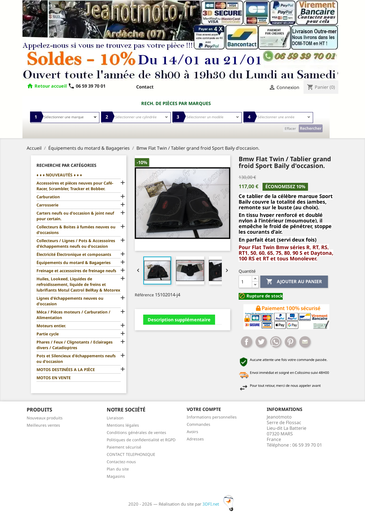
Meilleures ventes (43, 425)
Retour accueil (51, 86)
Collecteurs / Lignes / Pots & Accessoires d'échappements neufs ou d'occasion (75, 243)
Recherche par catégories (66, 165)
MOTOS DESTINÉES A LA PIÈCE (65, 369)
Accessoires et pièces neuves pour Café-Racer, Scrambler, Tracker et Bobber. (74, 185)
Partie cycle (47, 333)
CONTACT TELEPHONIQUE (131, 454)
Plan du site (118, 469)
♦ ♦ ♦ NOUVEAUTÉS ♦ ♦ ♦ (59, 175)
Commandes (198, 424)
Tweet (261, 341)
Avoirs (192, 431)
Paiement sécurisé (124, 447)
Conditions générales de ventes (136, 432)
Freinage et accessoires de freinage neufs (76, 270)
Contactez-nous (121, 461)
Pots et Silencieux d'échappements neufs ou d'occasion (76, 358)
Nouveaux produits (45, 417)
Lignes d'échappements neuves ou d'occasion (69, 300)
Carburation (48, 196)
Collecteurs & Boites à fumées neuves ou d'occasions (75, 229)
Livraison (115, 417)
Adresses (195, 439)
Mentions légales (123, 425)
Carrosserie (47, 205)
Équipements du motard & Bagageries (73, 262)
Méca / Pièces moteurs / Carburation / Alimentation (73, 314)
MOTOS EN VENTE (53, 377)
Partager (246, 341)
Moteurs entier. (51, 325)
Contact (145, 87)
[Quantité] (245, 282)
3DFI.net (219, 504)
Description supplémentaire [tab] (179, 320)
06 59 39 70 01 (87, 86)
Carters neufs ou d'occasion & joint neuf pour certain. (75, 215)
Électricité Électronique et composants (73, 254)
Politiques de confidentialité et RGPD (141, 439)
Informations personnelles (212, 417)
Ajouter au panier (294, 281)
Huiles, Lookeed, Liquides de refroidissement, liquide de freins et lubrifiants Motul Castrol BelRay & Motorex (78, 284)
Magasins (116, 476)
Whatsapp (275, 341)
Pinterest (290, 341)
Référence (144, 294)
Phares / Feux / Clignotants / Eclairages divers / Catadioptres (74, 344)
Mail (305, 341)
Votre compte (204, 409)
